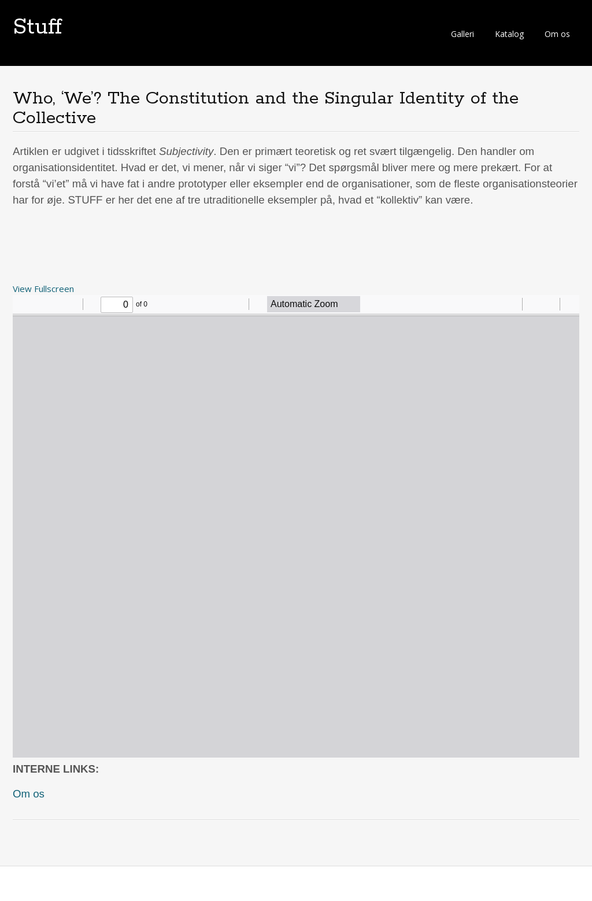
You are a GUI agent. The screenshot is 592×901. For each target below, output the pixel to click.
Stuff (37, 27)
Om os (557, 33)
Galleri (462, 33)
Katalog (509, 33)
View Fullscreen (43, 288)
